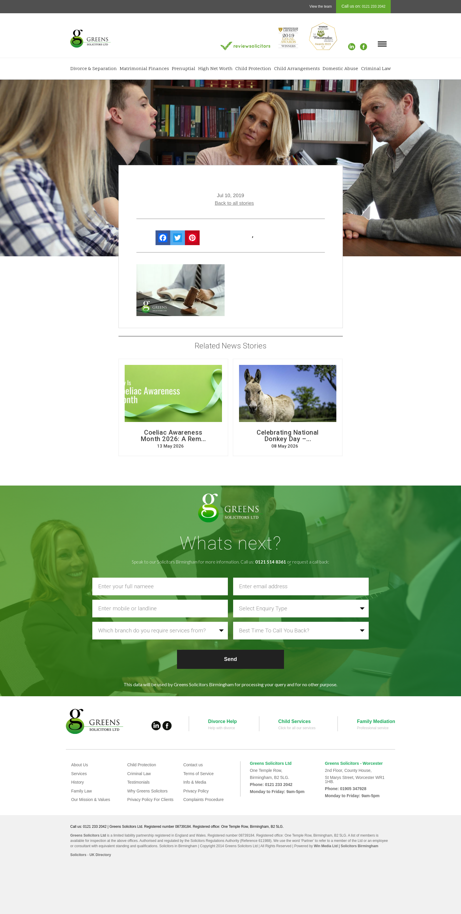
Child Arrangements (297, 69)
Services (79, 773)
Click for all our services (297, 728)
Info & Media (194, 782)
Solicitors (78, 855)
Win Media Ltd (326, 846)
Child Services (294, 721)
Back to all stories (234, 203)
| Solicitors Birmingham (358, 846)
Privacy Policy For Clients (150, 799)
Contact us (193, 764)
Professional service (372, 728)
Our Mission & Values (91, 799)
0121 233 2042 (373, 6)
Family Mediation (376, 721)
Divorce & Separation (93, 69)
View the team (321, 6)
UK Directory (100, 855)
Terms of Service (198, 773)
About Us (79, 764)
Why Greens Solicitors (147, 791)
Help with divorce (221, 728)
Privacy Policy (196, 791)
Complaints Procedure (203, 799)
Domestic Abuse (340, 69)
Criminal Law (376, 69)
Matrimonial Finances (144, 69)
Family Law (81, 791)
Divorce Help (222, 721)
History (77, 782)
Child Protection (253, 69)
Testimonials (138, 782)
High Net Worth (215, 69)
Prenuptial (183, 69)
